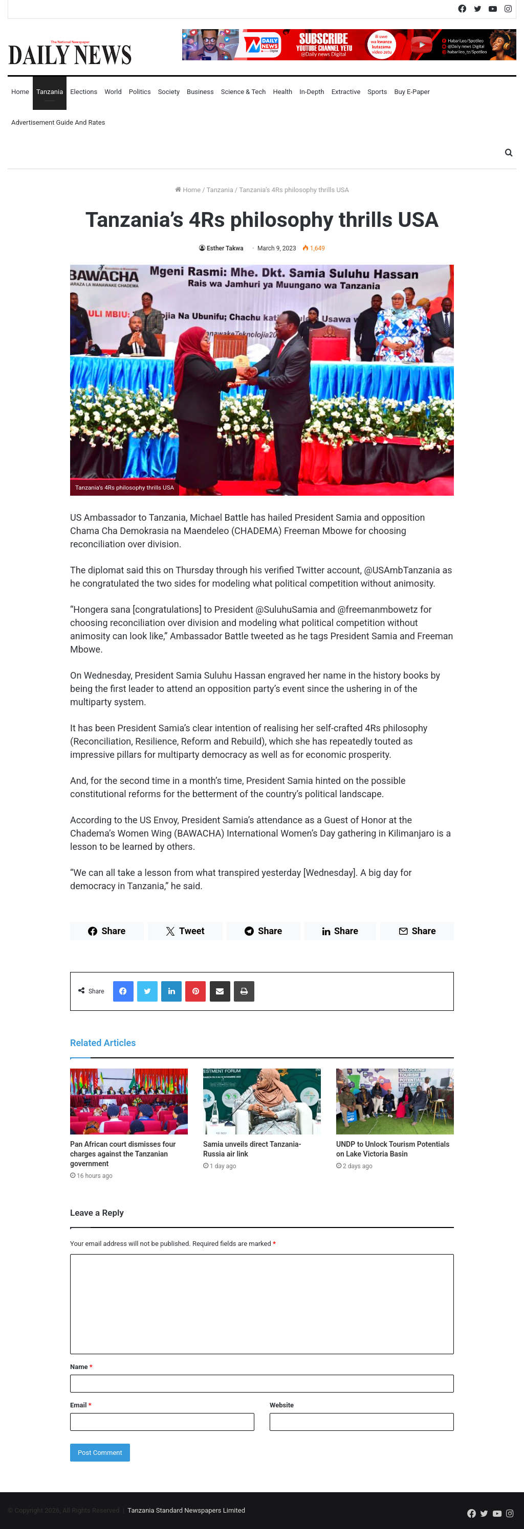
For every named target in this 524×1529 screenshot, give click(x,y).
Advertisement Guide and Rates (58, 122)
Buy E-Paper (411, 92)
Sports (377, 92)
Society (169, 92)
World (113, 92)
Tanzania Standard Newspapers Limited (186, 1510)
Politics (140, 92)
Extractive (346, 92)
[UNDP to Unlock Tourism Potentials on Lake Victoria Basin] (395, 1102)
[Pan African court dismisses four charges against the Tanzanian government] (129, 1102)
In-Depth (311, 92)
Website (282, 1405)
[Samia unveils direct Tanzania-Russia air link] (262, 1102)
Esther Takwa (225, 248)
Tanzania (49, 92)
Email (81, 1405)
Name (81, 1367)
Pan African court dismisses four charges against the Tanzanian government (123, 1154)
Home (20, 92)
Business (200, 92)
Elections (83, 92)
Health (282, 92)
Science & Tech (243, 92)
